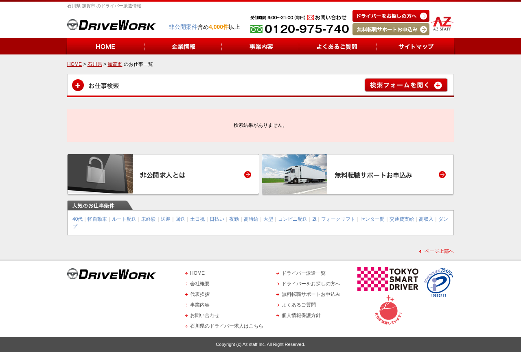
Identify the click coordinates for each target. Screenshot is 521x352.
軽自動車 (97, 219)
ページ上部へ (439, 251)
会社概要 (200, 284)
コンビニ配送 (292, 219)
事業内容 (200, 305)
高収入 (426, 219)
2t (314, 219)
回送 (180, 219)
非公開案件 (183, 27)
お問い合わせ (204, 315)
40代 (77, 219)
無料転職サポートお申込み (311, 294)
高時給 (251, 219)
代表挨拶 (200, 294)
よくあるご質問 (299, 305)
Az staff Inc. (254, 344)
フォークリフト (338, 219)
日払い (217, 219)
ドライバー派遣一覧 (304, 273)
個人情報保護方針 (301, 315)
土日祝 (197, 219)
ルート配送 (124, 219)
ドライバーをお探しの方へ (311, 284)
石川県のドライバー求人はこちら (226, 326)
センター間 (372, 219)
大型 (268, 219)
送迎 (166, 219)
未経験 (148, 219)
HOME (197, 273)
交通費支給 (402, 219)
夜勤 (234, 219)
